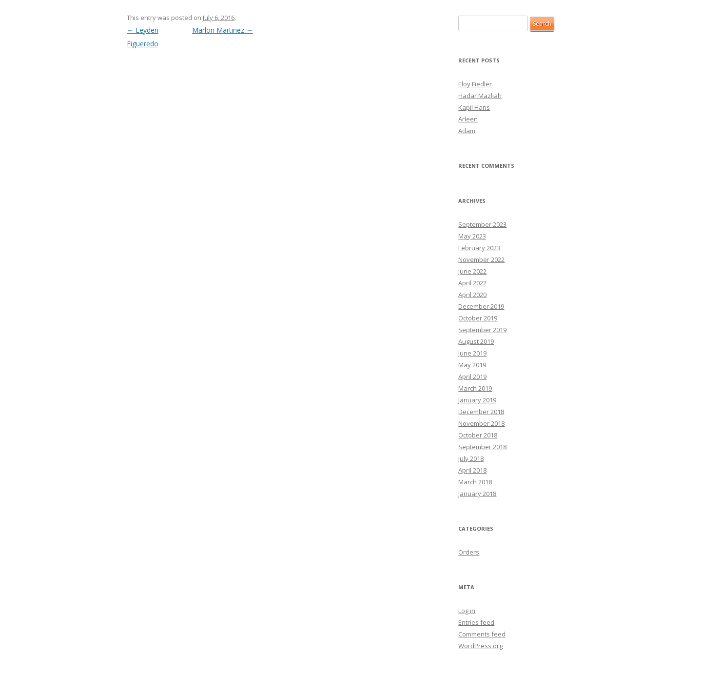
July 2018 (471, 458)
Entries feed (476, 622)
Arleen (468, 119)
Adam (466, 130)
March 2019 (475, 388)
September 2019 (482, 329)
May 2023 (472, 236)
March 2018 (475, 481)
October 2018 (477, 435)
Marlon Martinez (222, 30)
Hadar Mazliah (480, 95)
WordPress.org (480, 645)
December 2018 (481, 411)
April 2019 (472, 376)
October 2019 (477, 318)
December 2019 (481, 306)
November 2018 (481, 423)
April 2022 (472, 282)
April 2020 (472, 294)
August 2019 (476, 341)
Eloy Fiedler (475, 83)
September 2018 (482, 446)
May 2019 (472, 364)
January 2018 (477, 493)
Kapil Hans (474, 107)
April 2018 (472, 470)
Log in (466, 610)
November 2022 (481, 259)
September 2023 (482, 224)
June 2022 (472, 271)
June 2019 (472, 353)
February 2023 (479, 247)
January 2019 (477, 400)
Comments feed (482, 634)
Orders (468, 552)
